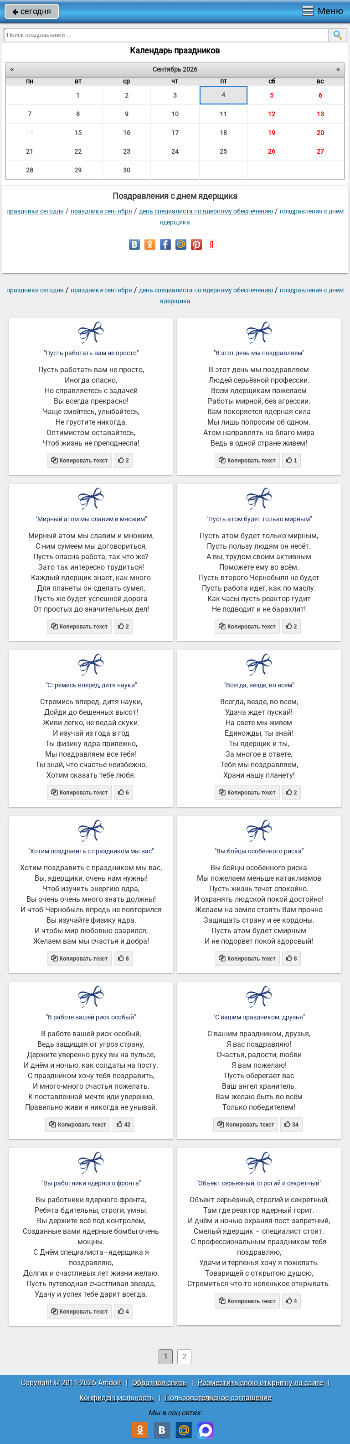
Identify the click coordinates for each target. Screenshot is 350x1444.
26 (271, 151)
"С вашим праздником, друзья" (259, 1017)
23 (126, 151)
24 (175, 151)
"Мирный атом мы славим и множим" (91, 519)
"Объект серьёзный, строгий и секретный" (258, 1183)
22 (78, 151)
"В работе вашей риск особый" (91, 1017)
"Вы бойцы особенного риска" (259, 851)
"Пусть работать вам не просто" (91, 353)
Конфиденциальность (116, 1397)
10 (175, 114)
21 (29, 151)
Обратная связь (159, 1382)
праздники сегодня (35, 211)
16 (126, 132)
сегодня (31, 11)
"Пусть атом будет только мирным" (259, 519)
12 (271, 114)
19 (271, 132)
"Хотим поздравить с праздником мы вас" (91, 851)
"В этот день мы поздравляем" (259, 353)
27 (320, 151)
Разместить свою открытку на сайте (260, 1382)
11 (223, 114)
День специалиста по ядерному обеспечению (206, 211)
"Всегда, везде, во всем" (259, 685)
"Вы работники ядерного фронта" (91, 1183)
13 (320, 114)
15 (78, 132)
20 (320, 132)
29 (78, 170)
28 (29, 170)
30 (126, 170)
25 (223, 151)
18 (223, 132)
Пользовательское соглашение (218, 1397)
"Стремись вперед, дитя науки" (91, 685)
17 (175, 132)
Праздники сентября (101, 211)
